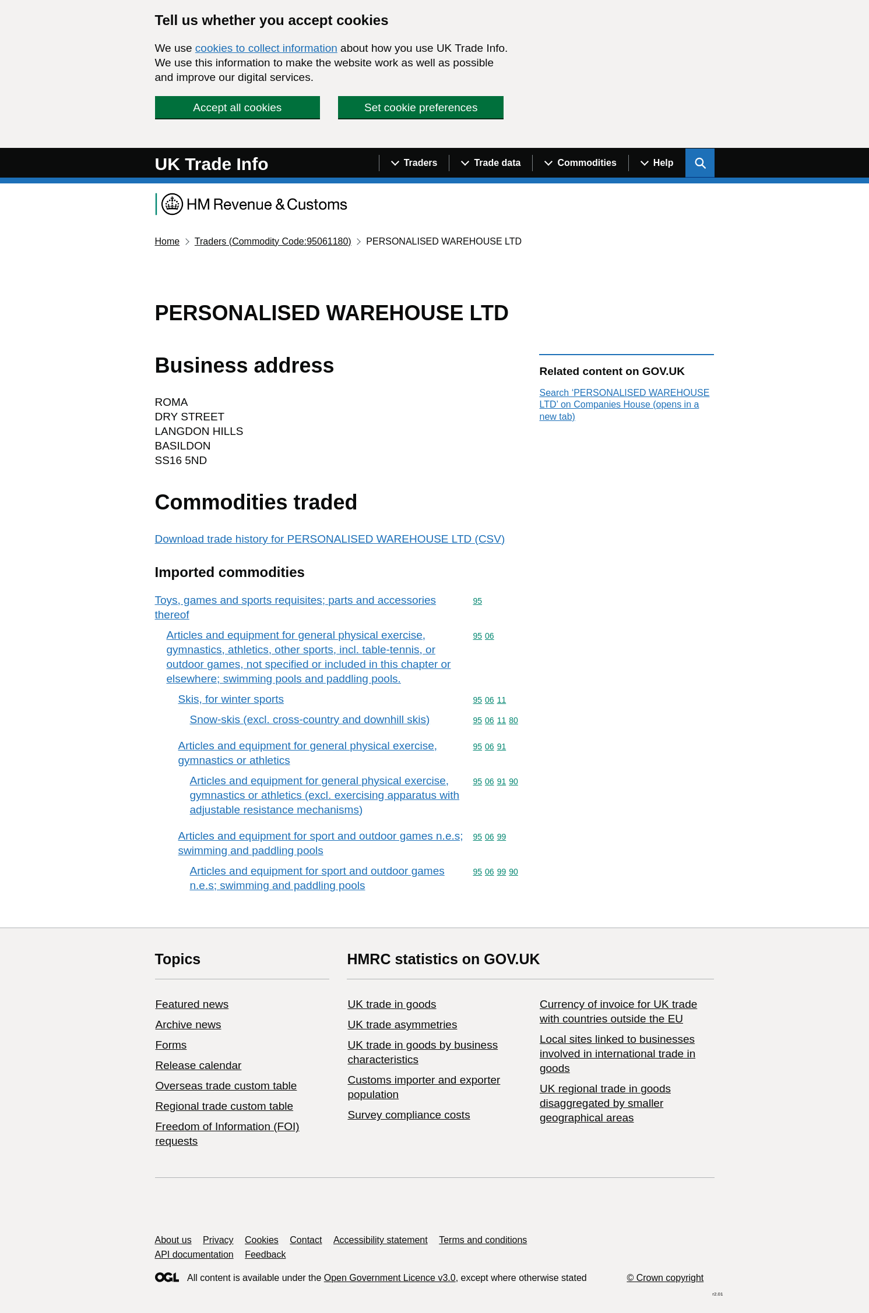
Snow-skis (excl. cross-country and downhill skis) (310, 719)
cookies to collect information (266, 48)
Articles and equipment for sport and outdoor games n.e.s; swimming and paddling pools (320, 843)
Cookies (262, 1240)
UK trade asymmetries (402, 1024)
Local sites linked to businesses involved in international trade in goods (617, 1053)
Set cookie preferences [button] (420, 107)
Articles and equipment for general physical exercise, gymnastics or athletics (308, 752)
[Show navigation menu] (414, 163)
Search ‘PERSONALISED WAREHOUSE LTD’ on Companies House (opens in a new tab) (624, 405)
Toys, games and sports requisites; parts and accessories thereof (296, 607)
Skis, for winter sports (231, 699)
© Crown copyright (665, 1278)
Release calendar (199, 1065)
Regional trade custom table (225, 1106)
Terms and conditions (483, 1240)
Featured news (192, 1004)
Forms (171, 1045)
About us (173, 1240)
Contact (306, 1240)
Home (167, 241)
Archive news (188, 1024)
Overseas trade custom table (226, 1086)
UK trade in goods (391, 1004)
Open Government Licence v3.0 (390, 1278)
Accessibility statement (380, 1240)
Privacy (218, 1240)
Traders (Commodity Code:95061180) (273, 241)
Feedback (265, 1254)
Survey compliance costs (408, 1115)
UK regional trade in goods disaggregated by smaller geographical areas (605, 1103)
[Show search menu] (700, 163)
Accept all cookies (237, 107)
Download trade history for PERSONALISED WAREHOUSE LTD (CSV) (330, 539)
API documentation (194, 1254)
